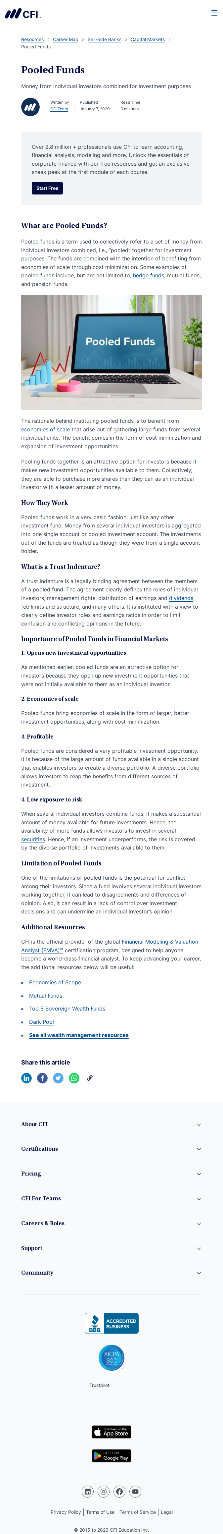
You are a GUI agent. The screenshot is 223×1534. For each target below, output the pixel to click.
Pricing (31, 1174)
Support (31, 1249)
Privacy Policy (66, 1512)
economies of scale (45, 429)
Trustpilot (99, 1385)
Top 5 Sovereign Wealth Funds (67, 1008)
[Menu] (214, 13)
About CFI (34, 1125)
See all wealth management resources (79, 1035)
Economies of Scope (55, 982)
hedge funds (148, 275)
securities (33, 839)
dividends (181, 598)
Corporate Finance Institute (23, 13)
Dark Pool (41, 1021)
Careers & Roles (43, 1224)
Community (37, 1273)
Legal (167, 1512)
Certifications (39, 1149)
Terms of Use (100, 1512)
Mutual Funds (45, 995)
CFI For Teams (41, 1199)
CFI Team (59, 108)
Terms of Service (137, 1512)
